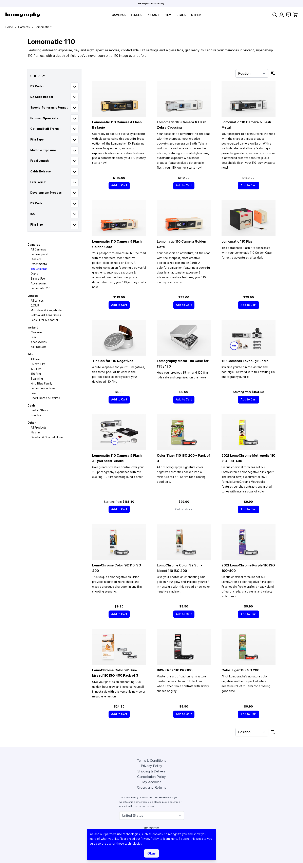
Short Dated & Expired (45, 398)
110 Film (36, 373)
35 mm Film (38, 364)
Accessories (39, 283)
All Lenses (37, 300)
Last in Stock (39, 410)
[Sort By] (251, 73)
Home (9, 27)
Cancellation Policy (151, 777)
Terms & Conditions (151, 760)
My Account (151, 782)
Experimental (39, 264)
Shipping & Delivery (151, 771)
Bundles (36, 415)
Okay (151, 853)
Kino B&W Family (41, 383)
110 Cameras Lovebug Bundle (245, 361)
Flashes (36, 432)
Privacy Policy (151, 766)
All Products (38, 347)
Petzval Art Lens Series (46, 315)
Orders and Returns (151, 787)
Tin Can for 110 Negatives (112, 361)
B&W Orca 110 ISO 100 (174, 670)
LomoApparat (40, 254)
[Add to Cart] (119, 185)
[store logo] (22, 15)
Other (196, 15)
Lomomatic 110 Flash (238, 241)
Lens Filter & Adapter (44, 320)
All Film (35, 359)
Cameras (119, 15)
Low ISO (36, 393)
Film (168, 15)
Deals (181, 15)
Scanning (37, 378)
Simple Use (38, 278)
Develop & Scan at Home (47, 437)
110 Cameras (39, 268)
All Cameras (38, 249)
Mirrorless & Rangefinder (47, 310)
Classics (36, 259)
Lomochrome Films (43, 388)
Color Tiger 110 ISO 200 (240, 670)
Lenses (136, 15)
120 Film (36, 369)
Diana (34, 273)
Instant (153, 15)
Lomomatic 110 (40, 288)
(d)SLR (35, 305)
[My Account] (282, 15)
